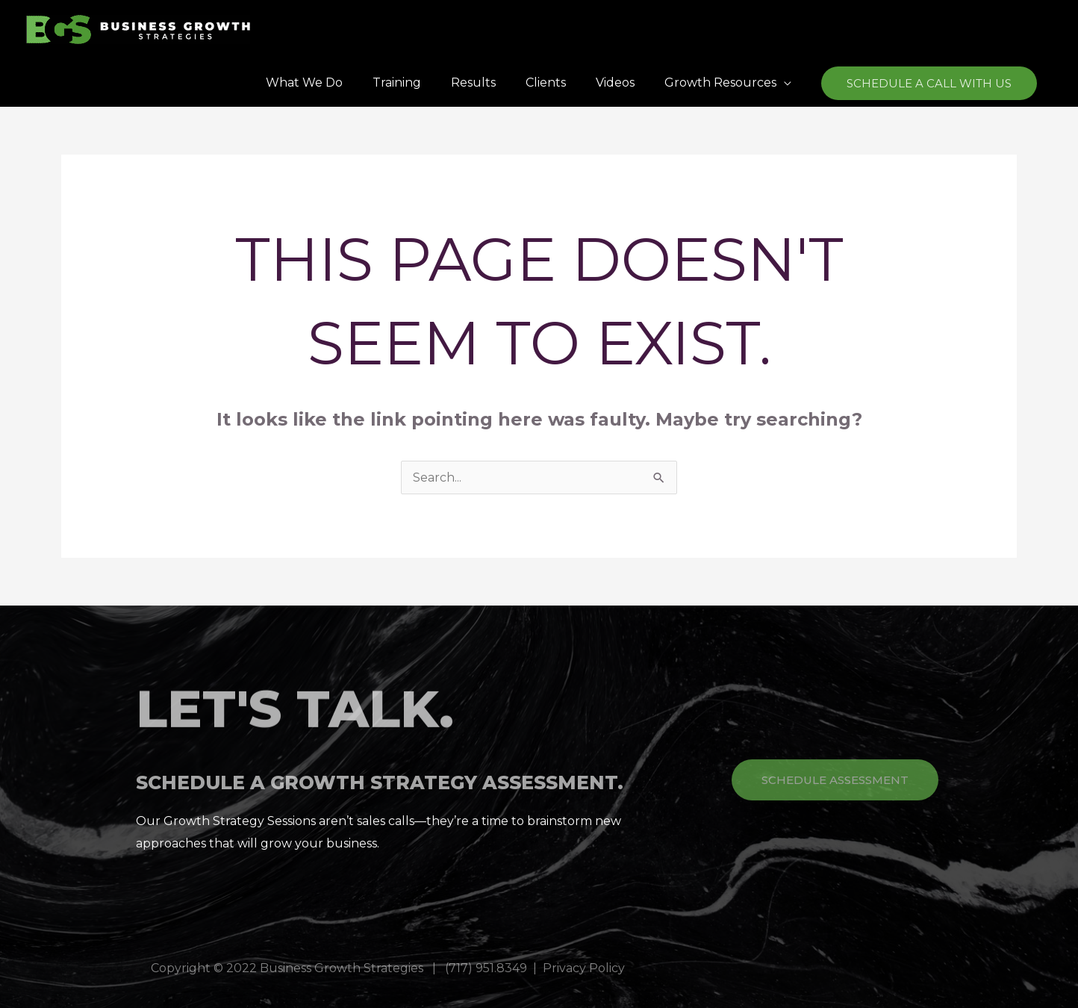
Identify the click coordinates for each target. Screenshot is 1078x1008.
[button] (929, 83)
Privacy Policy (584, 968)
